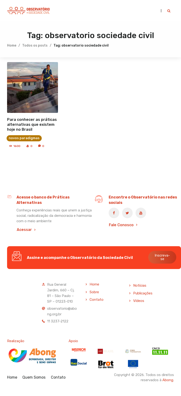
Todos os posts (35, 45)
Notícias (139, 285)
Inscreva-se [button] (162, 257)
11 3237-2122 (57, 321)
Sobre (94, 292)
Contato (96, 299)
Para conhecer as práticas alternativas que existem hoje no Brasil (32, 124)
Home (11, 45)
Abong (167, 380)
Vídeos (138, 301)
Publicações (142, 293)
